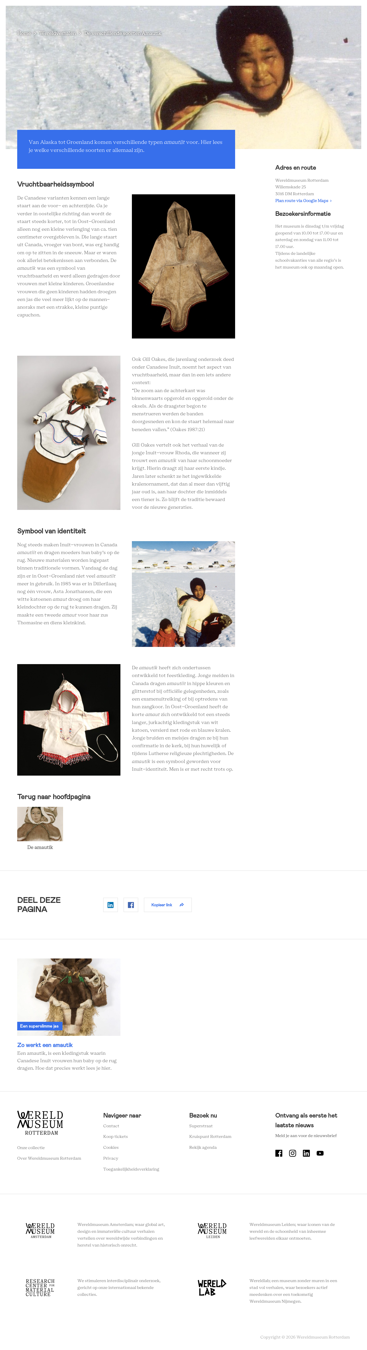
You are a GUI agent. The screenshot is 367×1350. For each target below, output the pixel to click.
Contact (111, 1126)
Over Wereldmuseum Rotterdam (49, 1159)
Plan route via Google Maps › (303, 201)
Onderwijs (248, 14)
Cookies (111, 1148)
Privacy (110, 1159)
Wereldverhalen (214, 14)
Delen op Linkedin (110, 905)
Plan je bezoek (175, 14)
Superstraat (201, 1126)
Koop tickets (115, 1137)
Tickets (309, 14)
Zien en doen (139, 14)
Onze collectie (31, 1148)
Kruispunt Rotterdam (210, 1137)
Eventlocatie (281, 14)
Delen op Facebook (131, 905)
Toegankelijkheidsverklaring (131, 1169)
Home (24, 33)
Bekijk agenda (203, 1148)
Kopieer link (161, 904)
